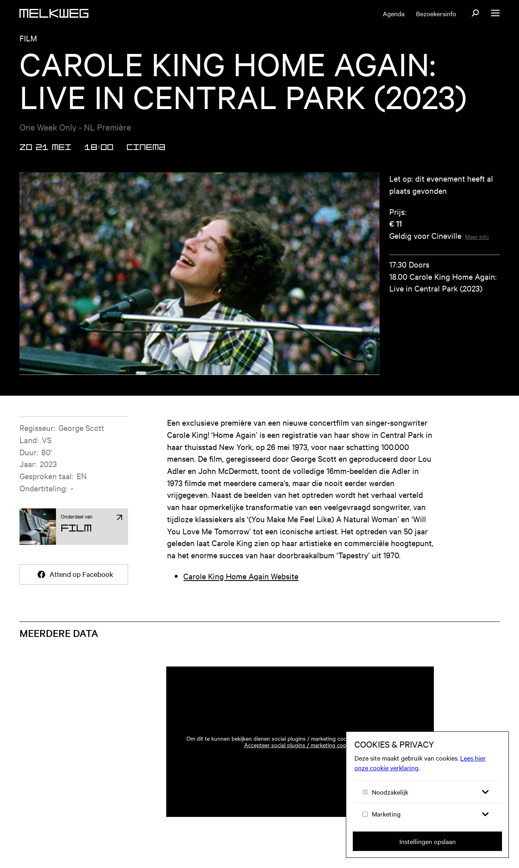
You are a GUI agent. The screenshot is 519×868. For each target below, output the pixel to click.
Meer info (477, 246)
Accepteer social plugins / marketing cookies (300, 754)
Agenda (394, 13)
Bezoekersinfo (436, 13)
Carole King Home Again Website (240, 586)
